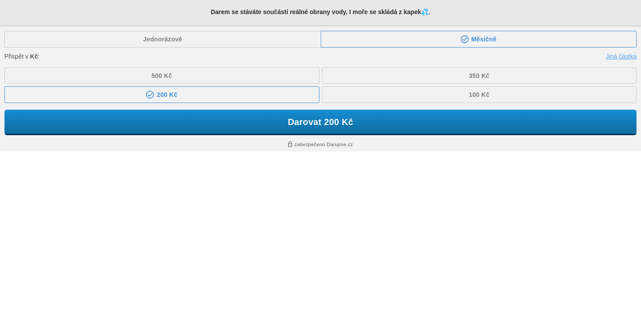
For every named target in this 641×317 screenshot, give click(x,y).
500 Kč (161, 75)
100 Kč (479, 94)
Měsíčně (483, 39)
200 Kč (166, 94)
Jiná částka (621, 56)
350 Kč (479, 75)
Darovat (320, 122)
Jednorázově (162, 39)
